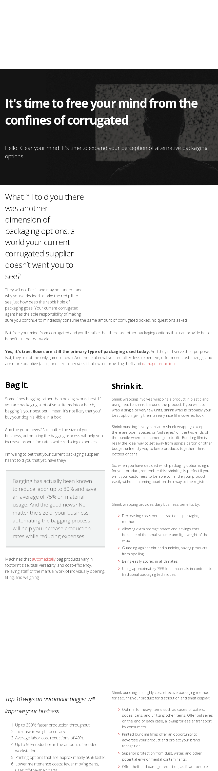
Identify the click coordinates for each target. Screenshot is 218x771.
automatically (43, 489)
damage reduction (158, 293)
